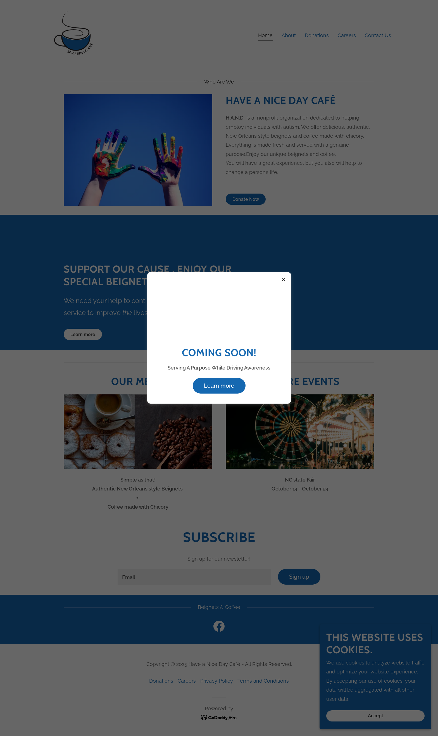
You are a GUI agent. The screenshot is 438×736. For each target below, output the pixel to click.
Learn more (219, 385)
